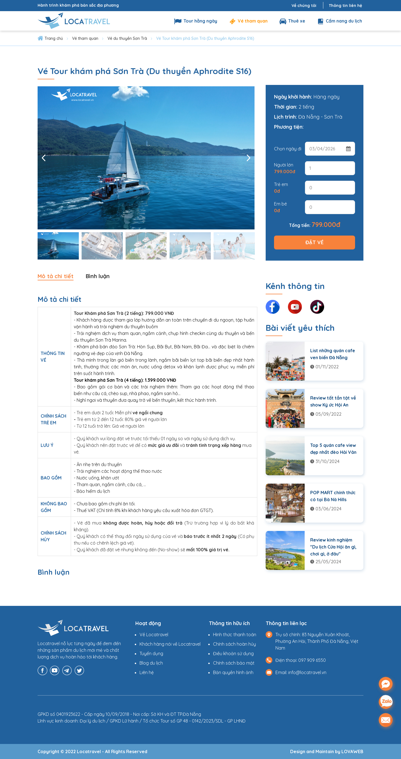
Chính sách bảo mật (234, 663)
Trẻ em (281, 188)
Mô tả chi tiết (56, 276)
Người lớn (284, 168)
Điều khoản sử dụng (233, 653)
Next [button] (248, 158)
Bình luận (98, 276)
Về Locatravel (154, 634)
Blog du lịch (151, 663)
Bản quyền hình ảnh (233, 672)
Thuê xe (292, 21)
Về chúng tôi (304, 5)
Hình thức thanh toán (234, 634)
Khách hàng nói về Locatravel (170, 644)
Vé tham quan (248, 21)
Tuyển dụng (151, 653)
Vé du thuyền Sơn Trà (127, 38)
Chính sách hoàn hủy (234, 644)
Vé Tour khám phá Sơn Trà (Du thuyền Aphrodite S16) (205, 38)
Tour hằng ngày (195, 21)
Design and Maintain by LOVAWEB (326, 751)
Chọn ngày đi (287, 148)
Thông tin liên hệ (345, 5)
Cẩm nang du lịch (339, 21)
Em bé (280, 207)
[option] (146, 158)
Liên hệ (147, 672)
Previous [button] (44, 158)
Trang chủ (54, 38)
